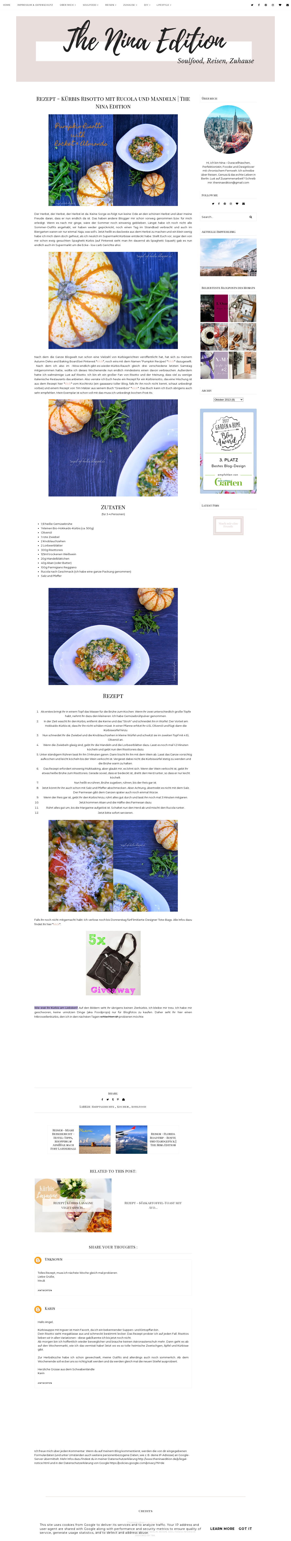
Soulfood (89, 5)
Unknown (53, 1259)
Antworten (45, 1290)
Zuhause (129, 5)
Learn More (222, 1529)
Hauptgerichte (103, 1106)
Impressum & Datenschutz (35, 5)
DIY (146, 5)
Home (7, 5)
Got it (245, 1529)
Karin (50, 1308)
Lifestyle (163, 5)
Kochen (123, 1106)
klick (100, 361)
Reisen (109, 5)
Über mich (67, 5)
